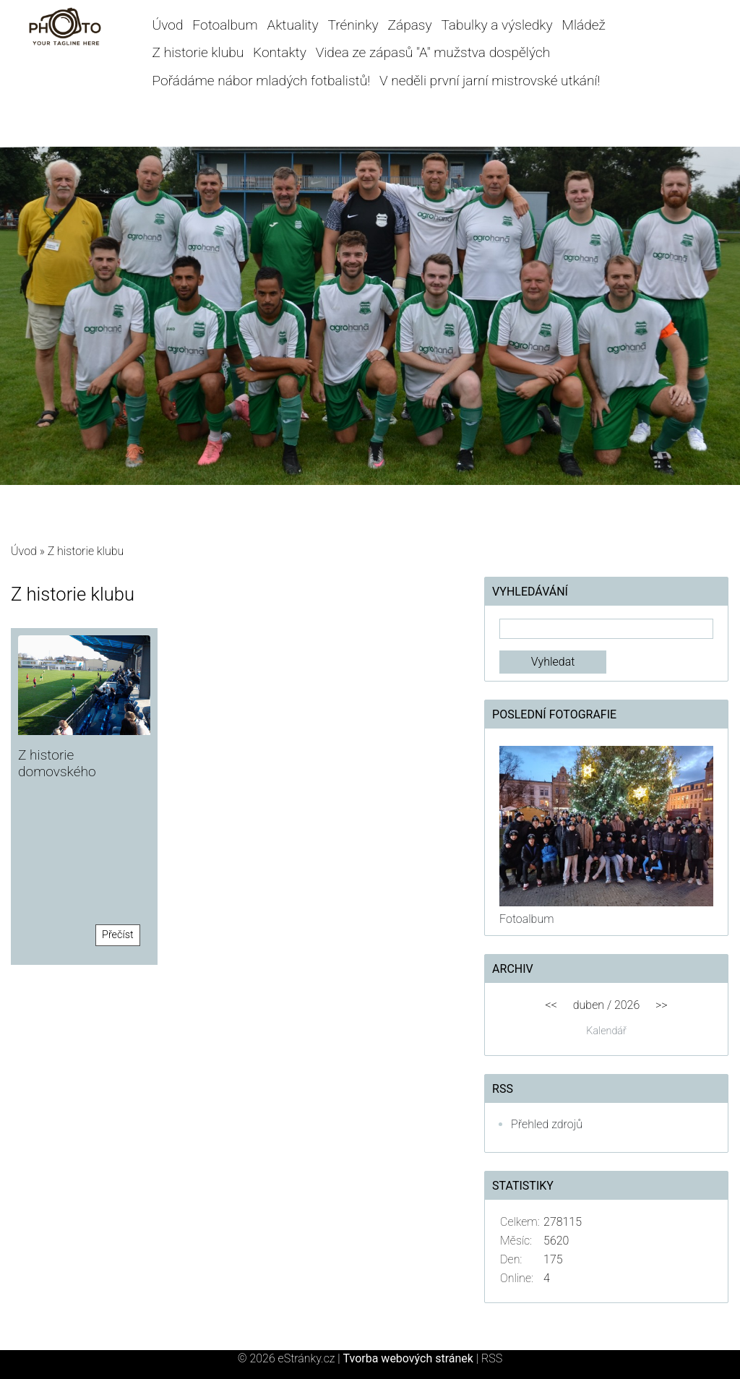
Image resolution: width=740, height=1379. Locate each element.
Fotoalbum (224, 25)
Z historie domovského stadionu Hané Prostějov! (62, 780)
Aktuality (293, 25)
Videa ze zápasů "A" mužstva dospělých (433, 52)
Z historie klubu (198, 52)
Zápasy (409, 25)
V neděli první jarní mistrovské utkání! (490, 80)
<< (551, 1005)
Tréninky (352, 25)
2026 (627, 1005)
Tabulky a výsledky (496, 25)
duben (588, 1005)
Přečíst (118, 935)
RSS (491, 1358)
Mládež (583, 25)
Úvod (168, 25)
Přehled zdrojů (546, 1124)
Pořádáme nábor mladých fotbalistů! (261, 80)
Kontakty (279, 52)
